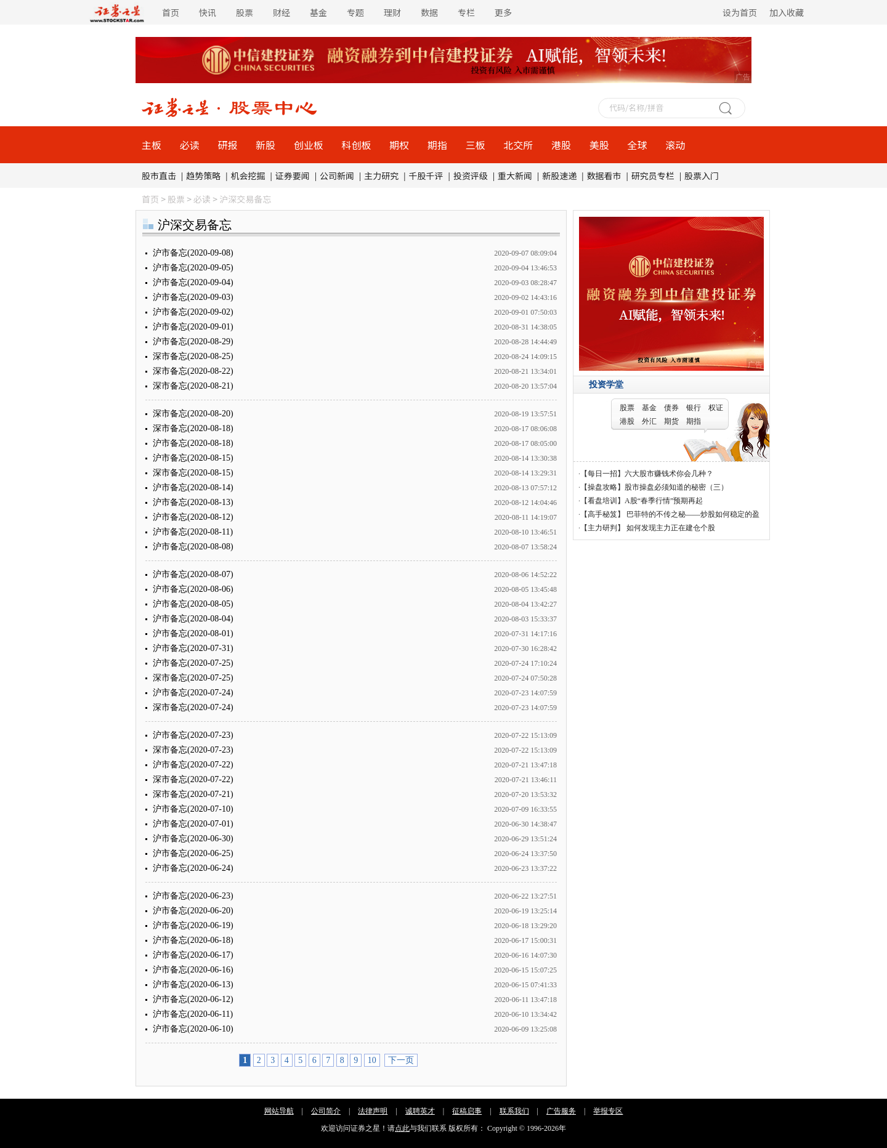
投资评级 (470, 175)
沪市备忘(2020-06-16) (193, 969)
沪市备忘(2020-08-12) (193, 517)
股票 (244, 12)
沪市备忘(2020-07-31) (193, 648)
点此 (402, 1128)
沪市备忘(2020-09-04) (193, 282)
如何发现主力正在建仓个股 (670, 527)
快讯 (207, 12)
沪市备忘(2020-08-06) (193, 589)
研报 (227, 144)
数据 (429, 12)
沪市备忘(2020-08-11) (193, 531)
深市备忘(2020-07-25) (193, 677)
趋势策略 (203, 175)
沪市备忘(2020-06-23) (193, 895)
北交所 (518, 144)
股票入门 (701, 175)
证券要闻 (292, 175)
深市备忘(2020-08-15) (193, 472)
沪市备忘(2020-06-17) (193, 955)
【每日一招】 (602, 473)
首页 (170, 12)
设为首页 (740, 12)
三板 (475, 144)
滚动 (675, 144)
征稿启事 (467, 1111)
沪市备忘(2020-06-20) (193, 910)
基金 (318, 12)
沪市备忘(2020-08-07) (193, 574)
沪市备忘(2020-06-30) (193, 838)
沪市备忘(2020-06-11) (193, 1014)
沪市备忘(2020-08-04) (193, 618)
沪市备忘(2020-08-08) (193, 546)
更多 (503, 12)
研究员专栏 (652, 175)
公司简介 (326, 1111)
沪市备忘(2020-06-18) (193, 940)
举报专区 (608, 1111)
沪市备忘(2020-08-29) (193, 341)
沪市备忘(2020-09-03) (193, 297)
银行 (693, 407)
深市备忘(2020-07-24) (193, 707)
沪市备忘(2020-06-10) (193, 1028)
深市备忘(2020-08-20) (193, 413)
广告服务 (561, 1111)
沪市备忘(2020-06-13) (193, 984)
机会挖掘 (248, 175)
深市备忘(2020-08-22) (193, 371)
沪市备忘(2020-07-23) (193, 735)
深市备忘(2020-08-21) (193, 385)
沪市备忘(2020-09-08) (193, 252)
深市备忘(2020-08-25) (193, 356)
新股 (265, 144)
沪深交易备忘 (245, 199)
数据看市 (604, 175)
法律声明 (372, 1111)
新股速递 (559, 175)
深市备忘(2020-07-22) (193, 779)
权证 (715, 407)
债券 (671, 407)
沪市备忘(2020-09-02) (193, 312)
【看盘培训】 (602, 500)
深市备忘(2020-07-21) (193, 794)
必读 (190, 144)
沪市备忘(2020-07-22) (193, 764)
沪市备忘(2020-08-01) (193, 633)
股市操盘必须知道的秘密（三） (676, 487)
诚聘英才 (420, 1111)
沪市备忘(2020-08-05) (193, 603)
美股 (599, 144)
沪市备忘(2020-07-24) (193, 692)
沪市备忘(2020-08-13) (193, 502)
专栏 (466, 12)
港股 (561, 144)
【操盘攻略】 (602, 487)
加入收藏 (786, 12)
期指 (437, 144)
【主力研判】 (602, 527)
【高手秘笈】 (602, 514)
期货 (671, 421)
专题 (355, 12)
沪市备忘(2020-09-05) (193, 267)
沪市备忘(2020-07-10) (193, 809)
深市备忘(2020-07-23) (193, 749)
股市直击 (159, 175)
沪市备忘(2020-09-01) (193, 326)
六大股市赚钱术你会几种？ (669, 473)
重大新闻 (515, 175)
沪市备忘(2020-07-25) (193, 663)
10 (372, 1060)
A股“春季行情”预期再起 (664, 500)
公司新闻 (337, 175)
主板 (151, 144)
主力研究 (381, 175)
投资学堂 (606, 384)
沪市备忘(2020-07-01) (193, 823)
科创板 (356, 144)
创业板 (308, 144)
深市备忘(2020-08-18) (193, 428)
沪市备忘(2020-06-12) (193, 999)
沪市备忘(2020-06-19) (193, 925)
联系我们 (514, 1111)
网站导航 (279, 1111)
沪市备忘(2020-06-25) (193, 853)
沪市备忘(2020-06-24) (193, 868)
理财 (392, 12)
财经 (281, 12)
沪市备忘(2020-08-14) (193, 487)
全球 (637, 144)
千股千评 (426, 175)
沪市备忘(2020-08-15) (193, 458)
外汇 (649, 421)
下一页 (401, 1060)
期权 (399, 144)
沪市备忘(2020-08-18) (193, 443)
